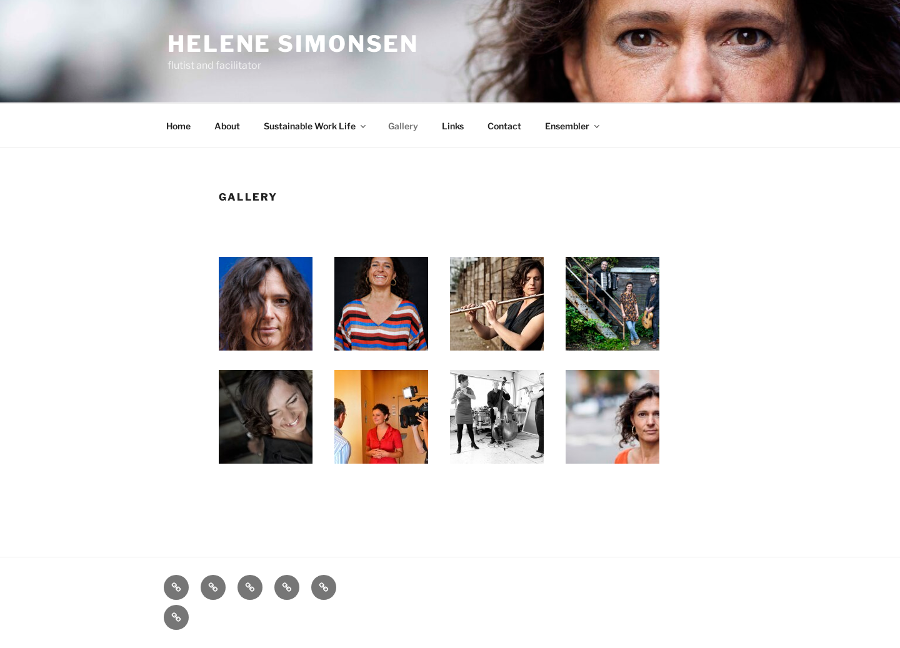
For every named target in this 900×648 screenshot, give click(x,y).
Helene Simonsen (293, 43)
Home (178, 126)
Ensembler (573, 126)
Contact (504, 126)
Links (453, 126)
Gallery (403, 126)
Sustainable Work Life (316, 126)
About (227, 126)
